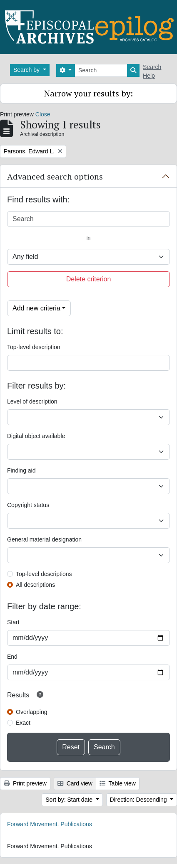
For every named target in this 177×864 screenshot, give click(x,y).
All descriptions (35, 584)
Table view (118, 783)
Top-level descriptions (44, 574)
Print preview (25, 783)
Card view (74, 783)
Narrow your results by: (88, 93)
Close (42, 114)
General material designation (44, 539)
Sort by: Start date (69, 799)
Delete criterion (88, 279)
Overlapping (31, 712)
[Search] (101, 70)
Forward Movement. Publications (49, 824)
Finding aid (21, 470)
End (12, 656)
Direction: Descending (139, 799)
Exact (23, 722)
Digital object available (36, 436)
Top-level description (33, 347)
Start (13, 622)
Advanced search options (55, 176)
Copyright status (28, 505)
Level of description (32, 401)
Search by (27, 69)
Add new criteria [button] (36, 308)
